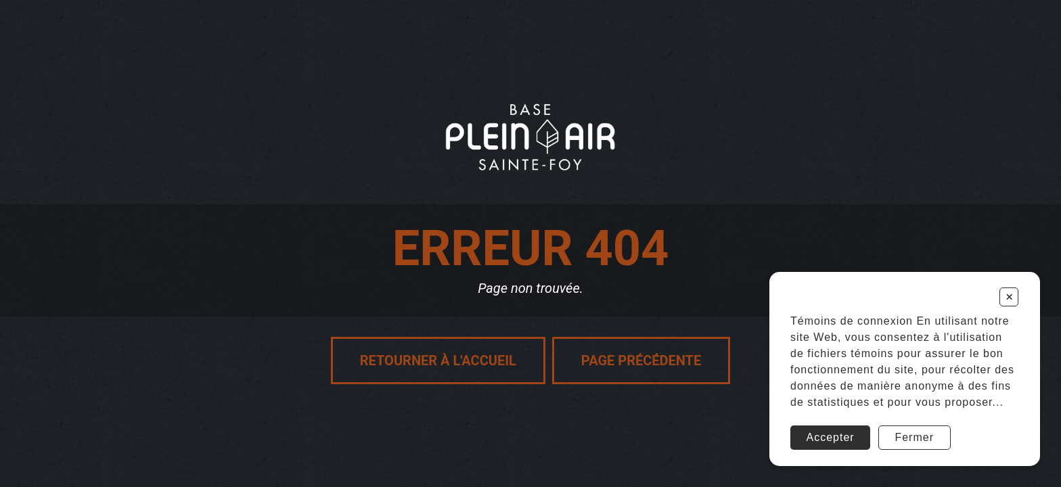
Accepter (831, 437)
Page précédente (641, 360)
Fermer (914, 437)
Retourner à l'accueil (438, 360)
